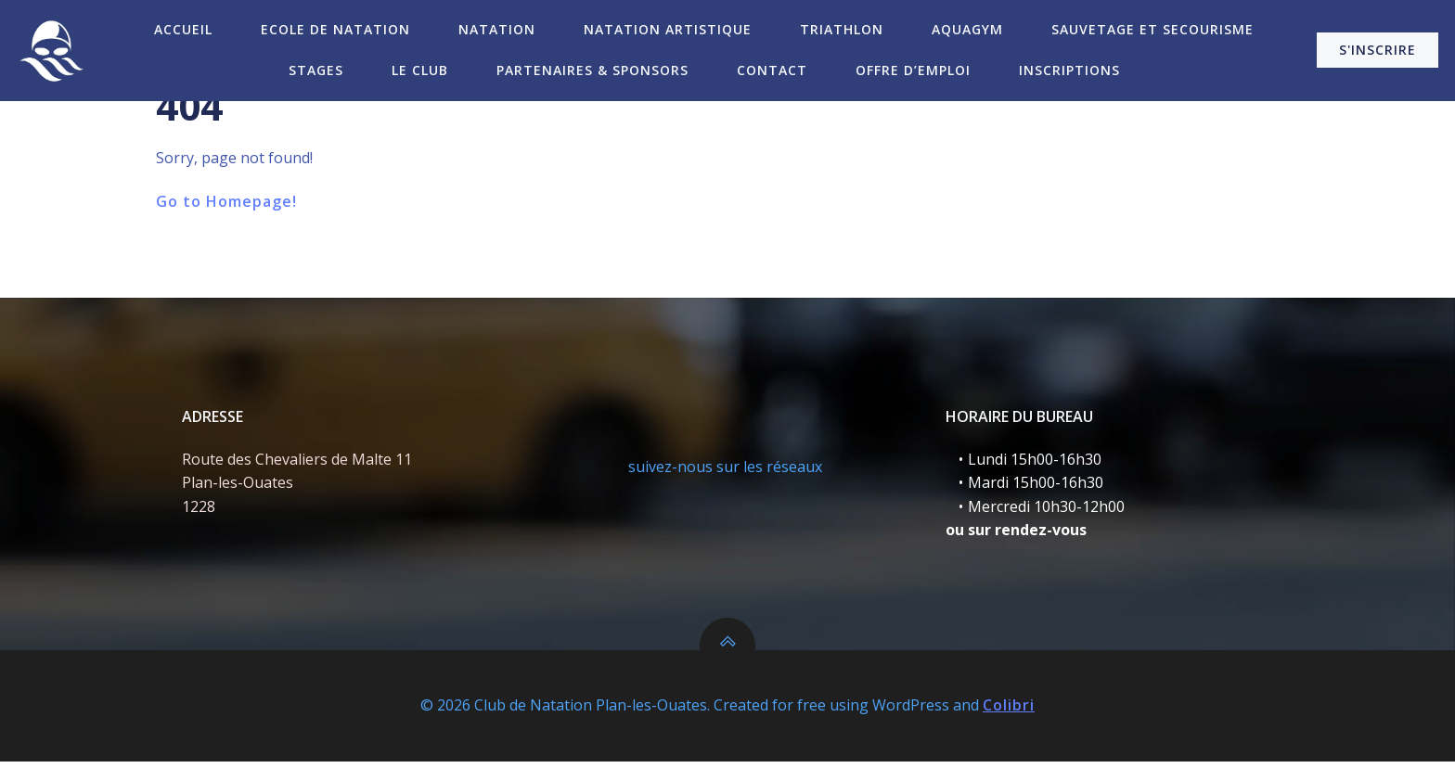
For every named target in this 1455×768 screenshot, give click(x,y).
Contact (772, 70)
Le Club (420, 70)
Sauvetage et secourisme (1152, 29)
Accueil (183, 29)
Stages (316, 70)
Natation (496, 29)
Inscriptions (1069, 70)
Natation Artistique (668, 29)
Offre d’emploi (913, 70)
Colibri (1009, 712)
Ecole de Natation (335, 29)
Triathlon (841, 29)
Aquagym (967, 29)
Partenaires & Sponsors (592, 70)
